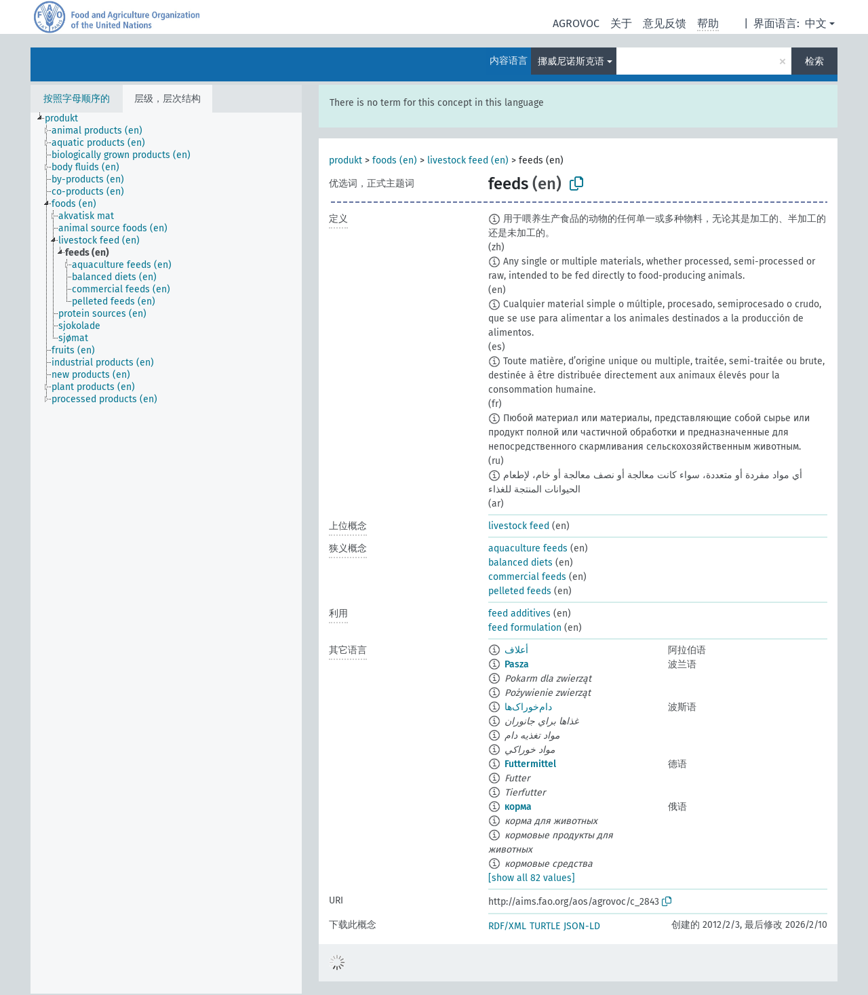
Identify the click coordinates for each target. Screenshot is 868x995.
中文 (816, 23)
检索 (814, 61)
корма (518, 807)
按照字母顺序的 (76, 98)
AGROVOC (576, 23)
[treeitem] (67, 119)
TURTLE (545, 926)
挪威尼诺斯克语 (571, 61)
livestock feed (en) (468, 160)
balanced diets (520, 562)
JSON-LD (582, 926)
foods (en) (394, 160)
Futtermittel (530, 764)
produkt (345, 160)
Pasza (517, 664)
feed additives (519, 613)
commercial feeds (527, 577)
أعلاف (516, 650)
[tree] (166, 553)
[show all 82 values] (531, 878)
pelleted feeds (519, 591)
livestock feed (518, 526)
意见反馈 (664, 23)
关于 (621, 23)
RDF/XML (507, 926)
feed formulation (524, 627)
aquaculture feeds (528, 548)
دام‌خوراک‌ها (528, 707)
